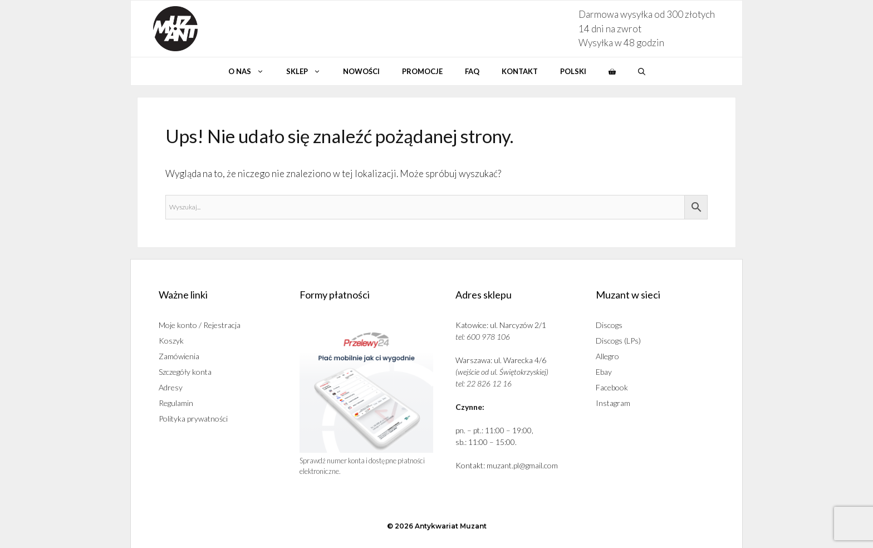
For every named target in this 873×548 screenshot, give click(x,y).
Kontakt (520, 71)
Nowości (361, 71)
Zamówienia (179, 356)
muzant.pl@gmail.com (522, 465)
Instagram (613, 403)
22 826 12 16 (489, 383)
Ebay (604, 371)
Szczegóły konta (185, 371)
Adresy (171, 387)
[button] (641, 71)
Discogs (609, 325)
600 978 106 (488, 336)
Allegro (607, 356)
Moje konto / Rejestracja (200, 325)
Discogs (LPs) (618, 340)
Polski (573, 71)
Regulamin (176, 403)
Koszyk (171, 340)
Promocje (422, 71)
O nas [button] (251, 71)
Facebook (612, 387)
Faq (472, 71)
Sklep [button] (309, 71)
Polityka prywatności (193, 418)
